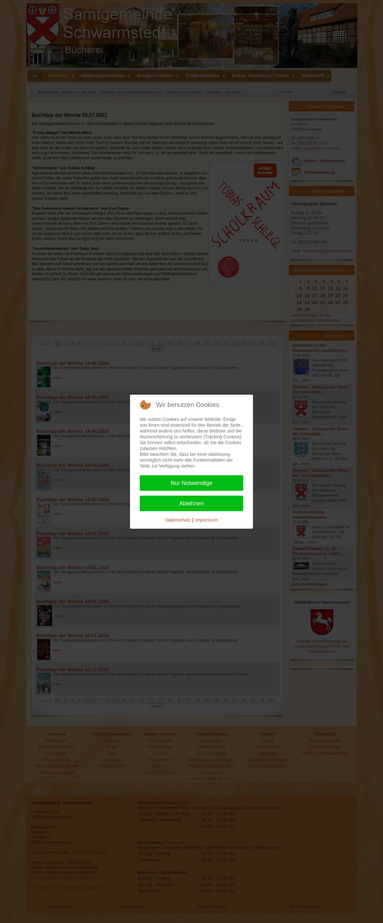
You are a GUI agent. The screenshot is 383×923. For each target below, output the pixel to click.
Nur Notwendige (191, 483)
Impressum (206, 520)
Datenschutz (178, 520)
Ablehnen (191, 503)
